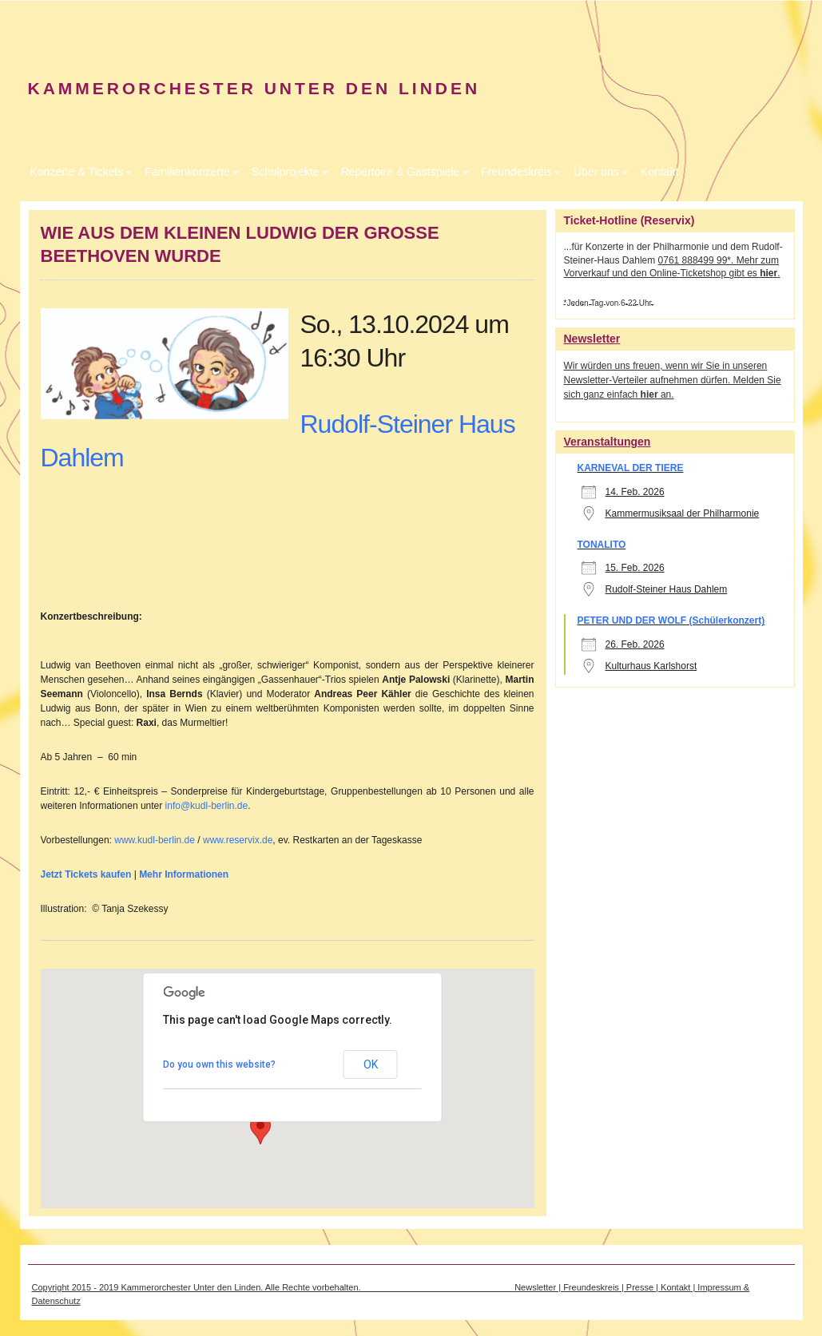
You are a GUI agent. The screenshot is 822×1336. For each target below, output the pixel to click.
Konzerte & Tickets (77, 171)
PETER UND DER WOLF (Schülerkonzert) (671, 620)
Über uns (596, 171)
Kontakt (659, 171)
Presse (639, 1287)
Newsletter (535, 1287)
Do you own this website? (219, 1064)
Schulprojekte (286, 171)
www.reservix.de (237, 840)
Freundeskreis (516, 171)
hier (768, 273)
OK (370, 1064)
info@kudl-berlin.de (206, 805)
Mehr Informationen (185, 874)
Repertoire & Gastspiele (400, 171)
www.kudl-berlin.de (154, 840)
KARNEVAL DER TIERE (631, 468)
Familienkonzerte (187, 171)
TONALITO (602, 544)
